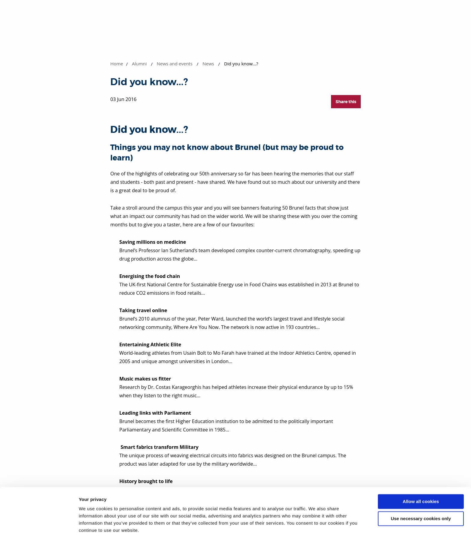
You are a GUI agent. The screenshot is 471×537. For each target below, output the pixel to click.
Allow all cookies (421, 479)
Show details (93, 525)
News (208, 64)
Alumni (139, 64)
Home (116, 64)
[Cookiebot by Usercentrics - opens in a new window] (39, 525)
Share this (346, 101)
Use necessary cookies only (421, 496)
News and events (175, 64)
